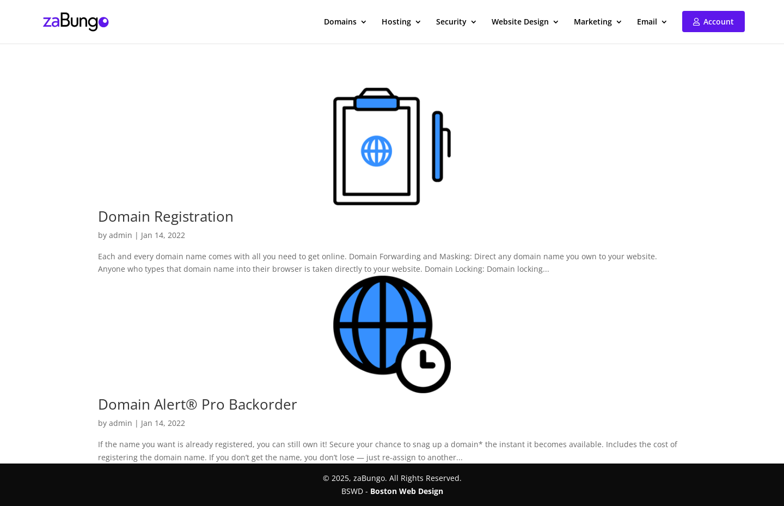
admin (120, 235)
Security (451, 22)
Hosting (396, 22)
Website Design (520, 22)
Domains (340, 22)
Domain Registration (166, 216)
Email (647, 22)
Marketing (593, 22)
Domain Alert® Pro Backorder (197, 404)
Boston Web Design (406, 491)
